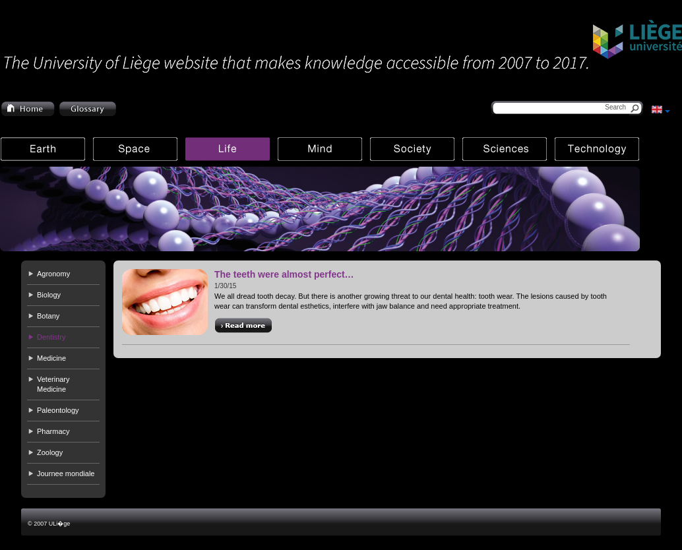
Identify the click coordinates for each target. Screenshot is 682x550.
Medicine (51, 358)
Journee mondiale (65, 473)
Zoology (50, 452)
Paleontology (58, 410)
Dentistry (51, 337)
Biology (49, 295)
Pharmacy (53, 431)
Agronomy (53, 274)
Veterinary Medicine (53, 384)
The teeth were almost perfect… (284, 274)
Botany (48, 316)
